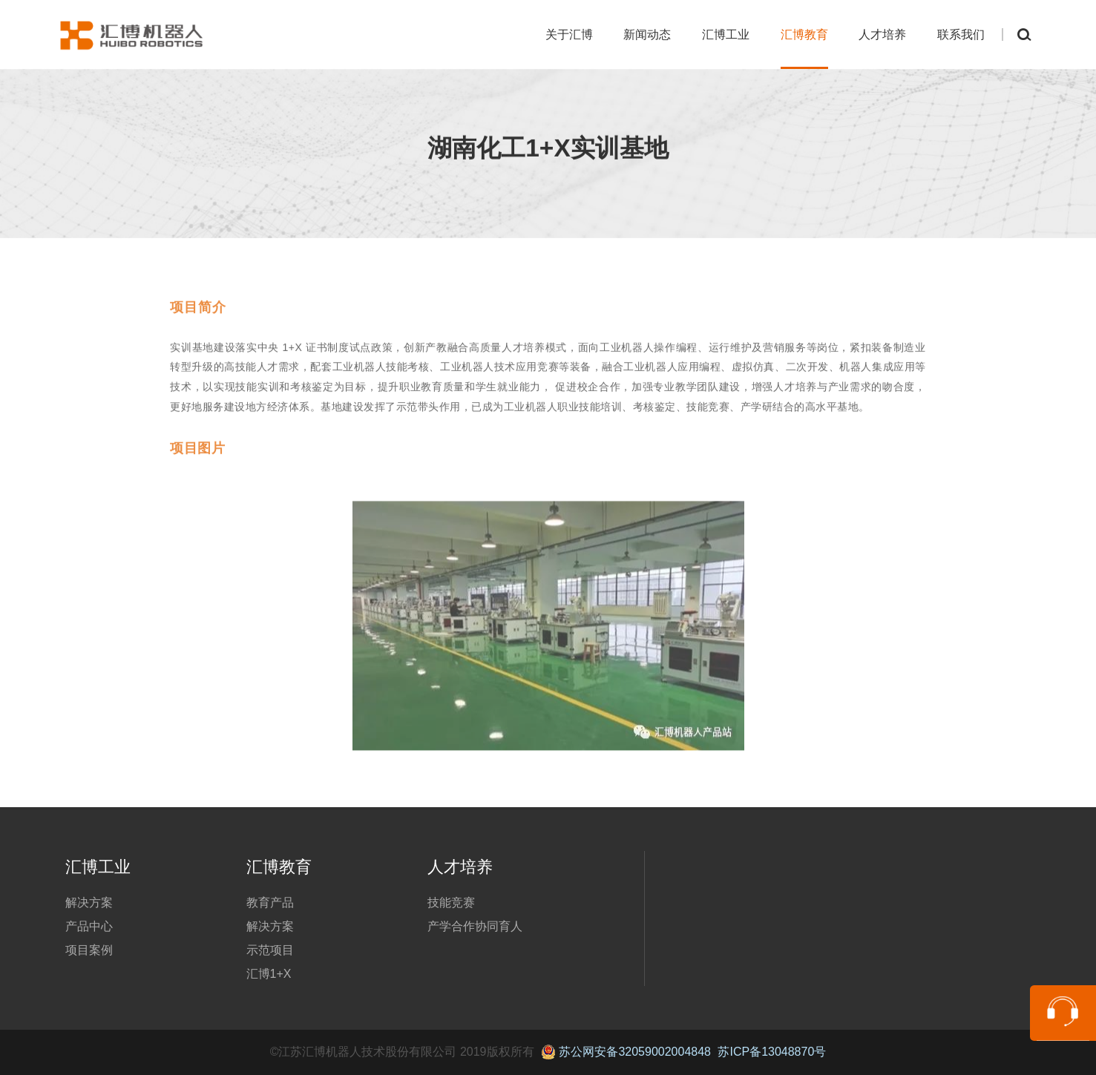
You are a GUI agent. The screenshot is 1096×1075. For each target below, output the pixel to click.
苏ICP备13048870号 (772, 1051)
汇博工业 (725, 34)
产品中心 (89, 926)
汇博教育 (804, 34)
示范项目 (270, 950)
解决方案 (89, 902)
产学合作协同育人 (474, 926)
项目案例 (89, 950)
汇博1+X (269, 973)
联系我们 (961, 34)
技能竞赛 (451, 902)
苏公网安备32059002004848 (626, 1051)
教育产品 (270, 902)
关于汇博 (569, 34)
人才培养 (882, 34)
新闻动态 (647, 34)
